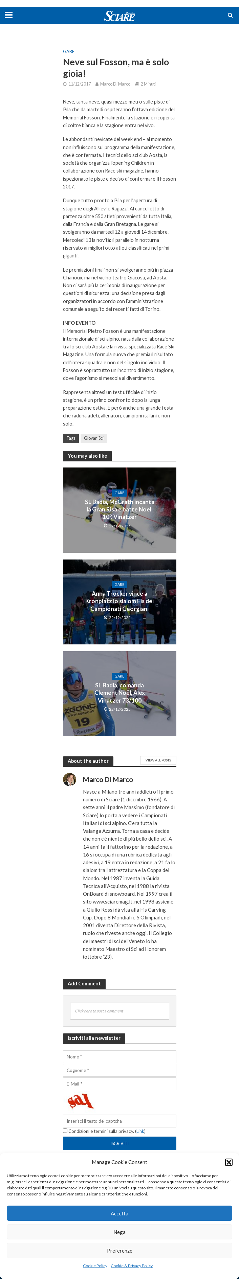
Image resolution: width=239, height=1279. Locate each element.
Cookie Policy (95, 1265)
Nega (119, 1232)
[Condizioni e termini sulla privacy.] (65, 1130)
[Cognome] (119, 1070)
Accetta (119, 1213)
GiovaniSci (94, 438)
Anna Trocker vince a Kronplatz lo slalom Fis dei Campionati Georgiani (119, 601)
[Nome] (119, 1056)
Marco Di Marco (115, 84)
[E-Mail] (119, 1083)
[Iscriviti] (119, 1143)
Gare (68, 51)
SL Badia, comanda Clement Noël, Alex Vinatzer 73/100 (119, 693)
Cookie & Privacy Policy (132, 1265)
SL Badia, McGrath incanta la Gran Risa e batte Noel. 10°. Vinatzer (119, 509)
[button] (228, 1162)
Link (140, 1131)
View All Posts (158, 760)
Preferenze (119, 1251)
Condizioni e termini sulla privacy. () (104, 1131)
